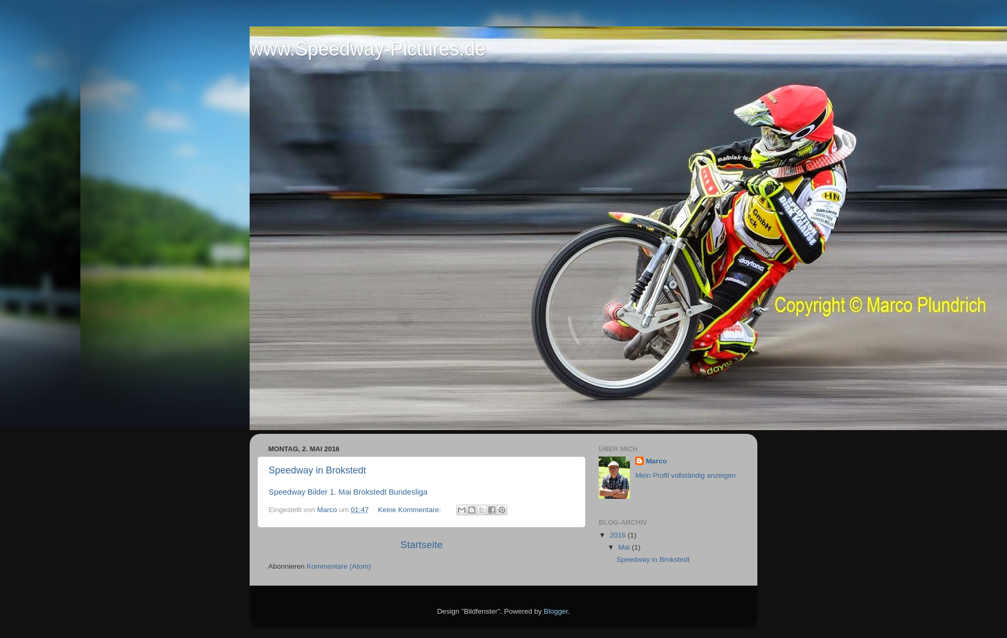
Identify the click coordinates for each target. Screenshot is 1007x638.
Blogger (556, 611)
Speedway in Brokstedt (317, 470)
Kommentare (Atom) (339, 566)
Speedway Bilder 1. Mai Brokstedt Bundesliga (348, 492)
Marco (656, 461)
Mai (625, 547)
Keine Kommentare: (410, 510)
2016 (619, 535)
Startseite (421, 544)
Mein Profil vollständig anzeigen (685, 475)
